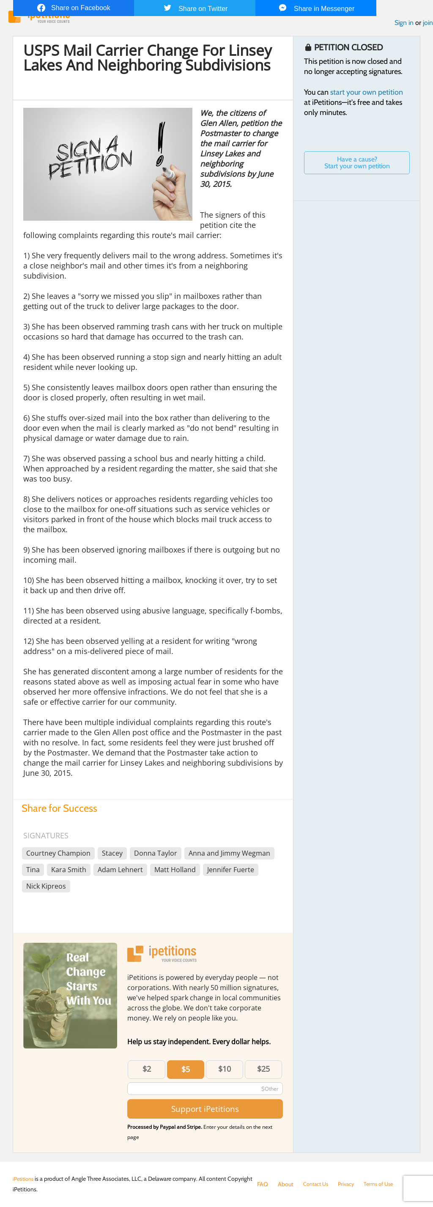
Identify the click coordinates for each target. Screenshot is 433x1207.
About (285, 1184)
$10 (224, 1071)
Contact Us (317, 1184)
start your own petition (366, 94)
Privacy (350, 1184)
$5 (185, 1071)
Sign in (404, 25)
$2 (147, 1071)
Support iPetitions (205, 1111)
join (428, 25)
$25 (263, 1071)
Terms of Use (385, 1184)
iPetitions (24, 1178)
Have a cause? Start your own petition (357, 164)
